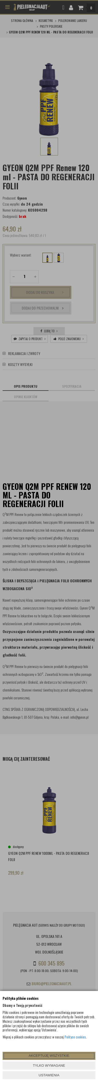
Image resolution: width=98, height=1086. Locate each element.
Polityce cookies (75, 1036)
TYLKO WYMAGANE (49, 1065)
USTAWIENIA (49, 1075)
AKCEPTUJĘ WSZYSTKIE (49, 1056)
